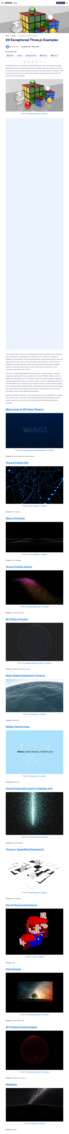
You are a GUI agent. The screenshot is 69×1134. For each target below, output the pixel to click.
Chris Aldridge (34, 339)
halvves (34, 908)
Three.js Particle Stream (19, 351)
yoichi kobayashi (34, 622)
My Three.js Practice (17, 404)
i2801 (34, 968)
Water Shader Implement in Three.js (25, 460)
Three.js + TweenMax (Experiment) (25, 634)
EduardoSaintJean (34, 113)
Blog (15, 3)
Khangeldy (33, 499)
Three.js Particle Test (17, 247)
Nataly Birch (15, 47)
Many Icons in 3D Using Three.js (24, 194)
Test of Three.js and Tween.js (22, 689)
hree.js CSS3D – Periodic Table (24, 920)
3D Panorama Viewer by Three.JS (24, 1026)
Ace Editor (11, 1076)
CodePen (51, 235)
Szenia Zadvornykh (34, 392)
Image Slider (13, 1127)
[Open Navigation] (66, 2)
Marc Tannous (34, 1014)
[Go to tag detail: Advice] (14, 36)
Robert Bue (34, 561)
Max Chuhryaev (34, 1064)
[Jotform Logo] (6, 3)
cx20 (34, 742)
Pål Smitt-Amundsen (34, 857)
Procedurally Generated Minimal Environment (31, 980)
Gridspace (11, 869)
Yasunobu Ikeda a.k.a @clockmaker (33, 235)
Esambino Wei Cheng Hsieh (34, 448)
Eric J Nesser (34, 291)
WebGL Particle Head (18, 511)
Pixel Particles (13, 754)
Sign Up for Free (60, 3)
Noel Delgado (33, 677)
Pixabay (45, 113)
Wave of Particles (15, 303)
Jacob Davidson (34, 1115)
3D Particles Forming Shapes (21, 812)
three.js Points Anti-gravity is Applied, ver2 (29, 573)
